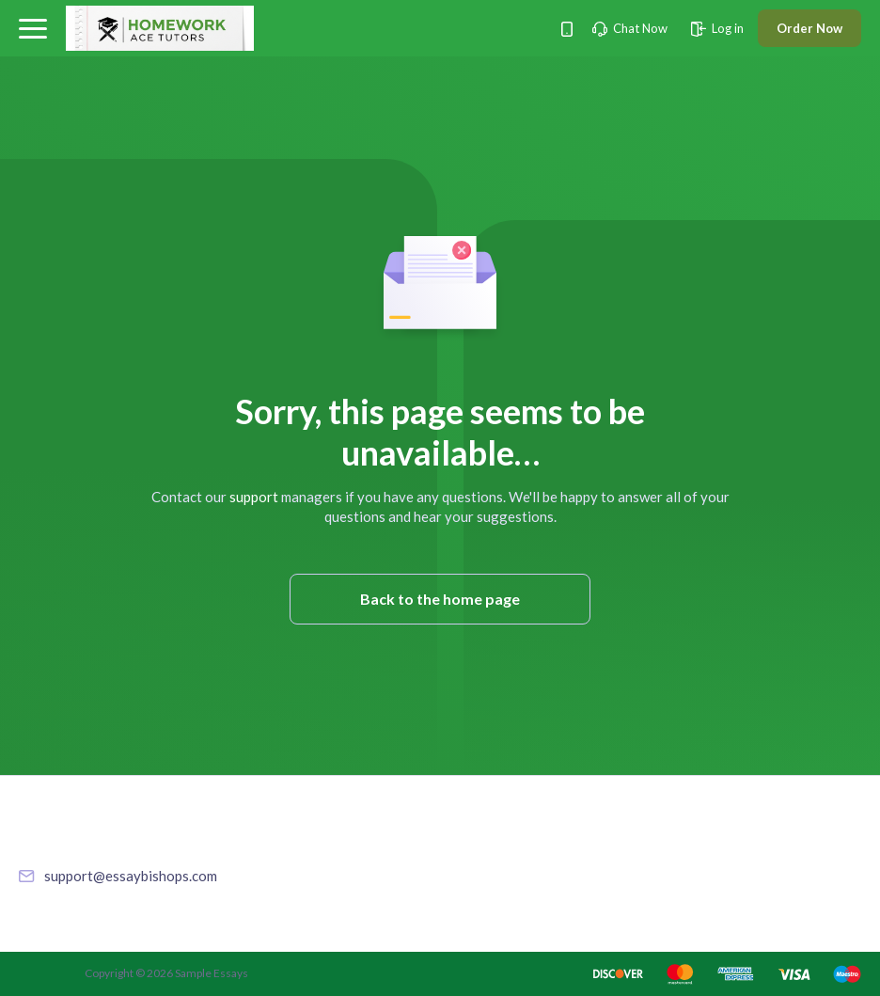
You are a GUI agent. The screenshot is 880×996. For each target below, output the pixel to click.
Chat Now (630, 28)
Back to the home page (440, 599)
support (253, 496)
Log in (717, 28)
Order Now (809, 28)
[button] (33, 29)
